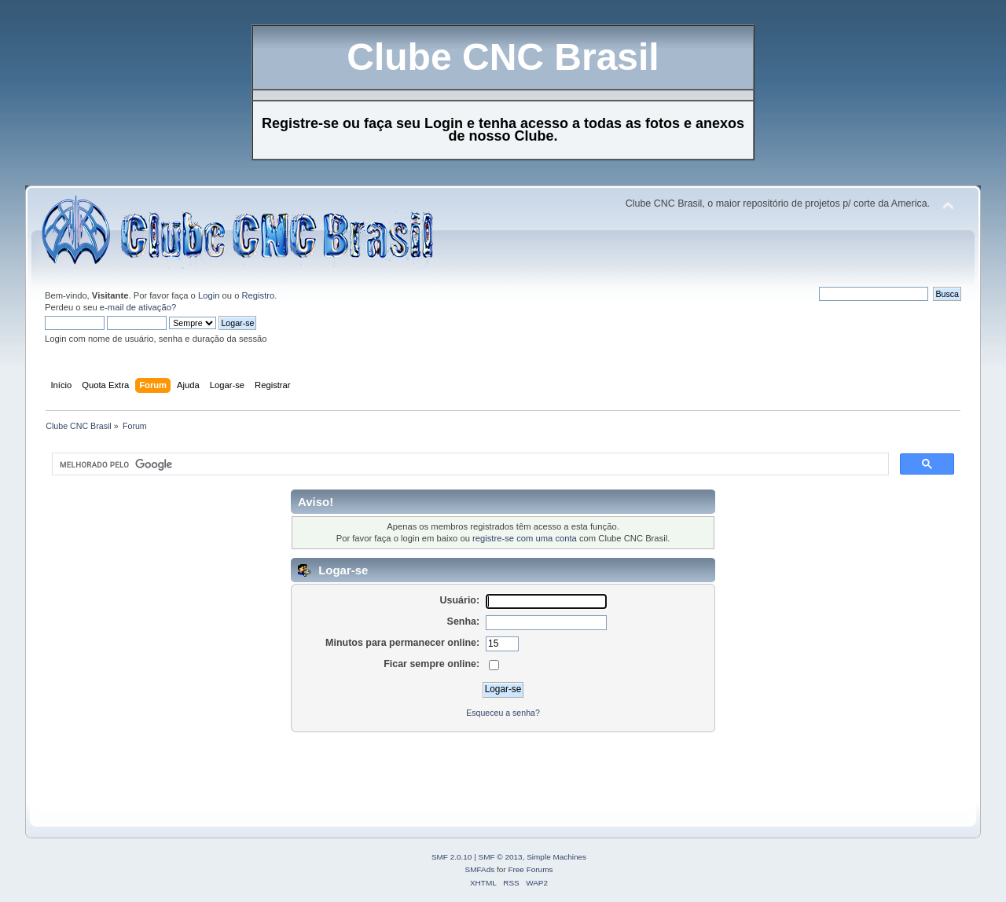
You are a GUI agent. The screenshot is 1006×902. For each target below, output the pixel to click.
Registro (258, 295)
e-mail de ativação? (138, 307)
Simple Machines (556, 856)
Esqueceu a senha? (503, 712)
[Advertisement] (327, 768)
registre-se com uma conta (524, 538)
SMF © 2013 (501, 856)
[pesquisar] (469, 464)
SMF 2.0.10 (451, 856)
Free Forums (530, 869)
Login (208, 295)
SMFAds (480, 869)
